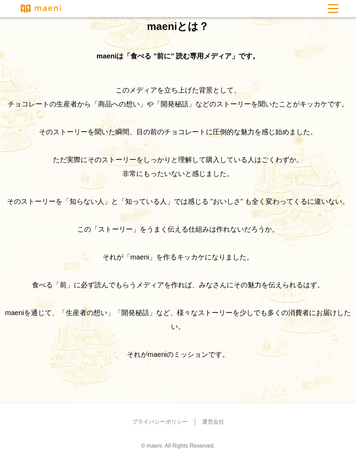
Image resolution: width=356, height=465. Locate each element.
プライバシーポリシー (160, 422)
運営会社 (213, 422)
